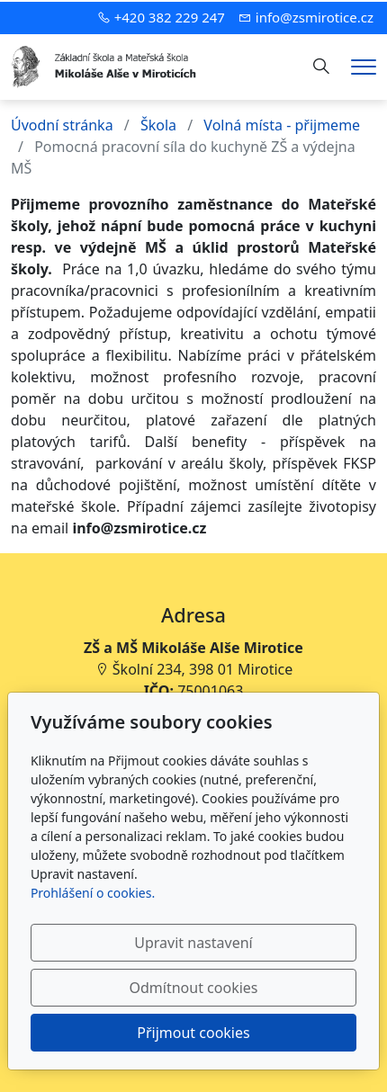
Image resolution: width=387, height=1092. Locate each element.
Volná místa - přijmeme (281, 125)
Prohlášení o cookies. (93, 892)
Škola (158, 125)
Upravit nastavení (193, 943)
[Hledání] (321, 66)
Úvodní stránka (62, 125)
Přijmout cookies (193, 1033)
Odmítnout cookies (194, 988)
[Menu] (363, 67)
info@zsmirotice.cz (315, 17)
